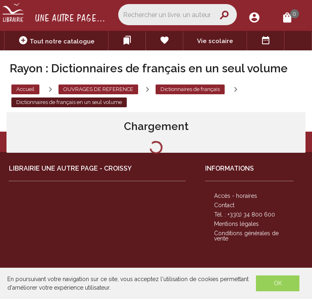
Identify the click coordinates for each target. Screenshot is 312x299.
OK (278, 283)
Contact (224, 205)
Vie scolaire (215, 41)
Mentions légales (236, 224)
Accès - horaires (235, 196)
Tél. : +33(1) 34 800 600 (244, 214)
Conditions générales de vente (246, 236)
